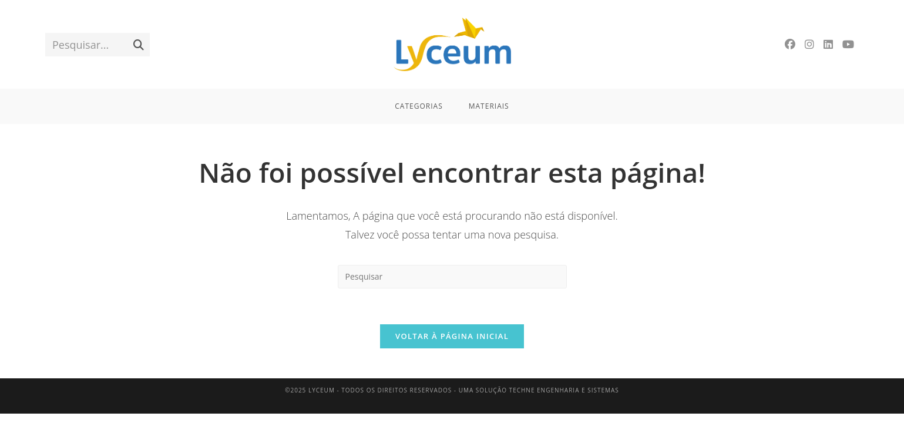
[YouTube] (848, 44)
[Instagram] (809, 44)
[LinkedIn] (828, 44)
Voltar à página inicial (452, 336)
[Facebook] (790, 44)
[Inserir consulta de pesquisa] (452, 276)
